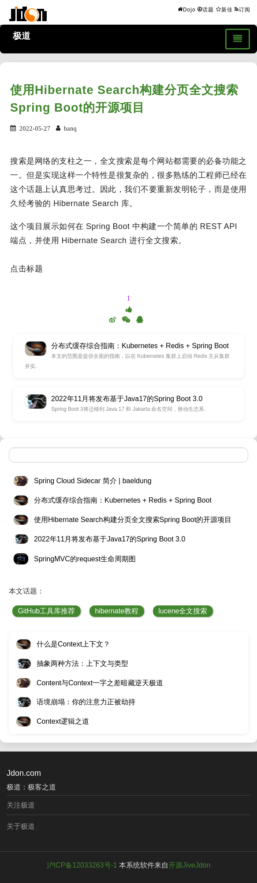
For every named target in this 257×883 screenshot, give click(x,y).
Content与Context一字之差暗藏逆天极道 (100, 683)
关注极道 (21, 805)
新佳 (224, 9)
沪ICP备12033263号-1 (82, 865)
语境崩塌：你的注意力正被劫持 (86, 702)
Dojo (187, 9)
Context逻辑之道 (63, 721)
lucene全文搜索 (182, 611)
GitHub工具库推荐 (46, 611)
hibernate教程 (116, 611)
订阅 (242, 9)
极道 (21, 36)
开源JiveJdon (189, 865)
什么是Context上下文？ (73, 644)
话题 (205, 9)
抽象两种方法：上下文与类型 (82, 663)
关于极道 (21, 826)
